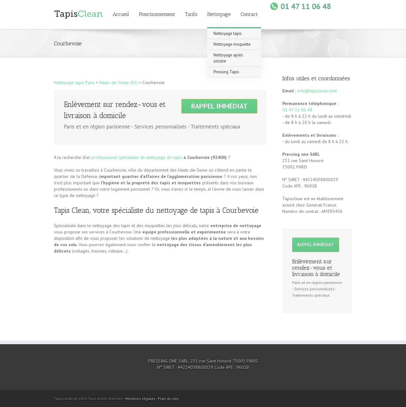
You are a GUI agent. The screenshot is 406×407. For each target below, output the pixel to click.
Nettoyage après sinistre (228, 58)
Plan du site (168, 398)
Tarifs (191, 14)
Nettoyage (219, 14)
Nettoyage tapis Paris (74, 82)
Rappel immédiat (219, 106)
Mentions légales (140, 398)
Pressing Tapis (226, 72)
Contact (249, 14)
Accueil (121, 14)
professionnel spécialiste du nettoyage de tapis (136, 157)
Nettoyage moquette (232, 44)
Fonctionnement (157, 14)
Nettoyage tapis (227, 33)
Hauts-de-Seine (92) (118, 82)
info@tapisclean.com (317, 91)
